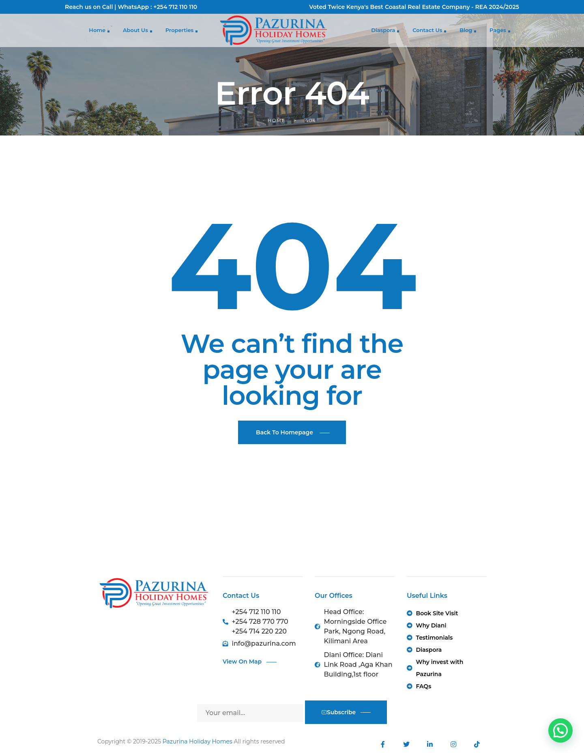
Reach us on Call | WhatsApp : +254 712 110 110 (131, 7)
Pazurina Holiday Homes (197, 741)
